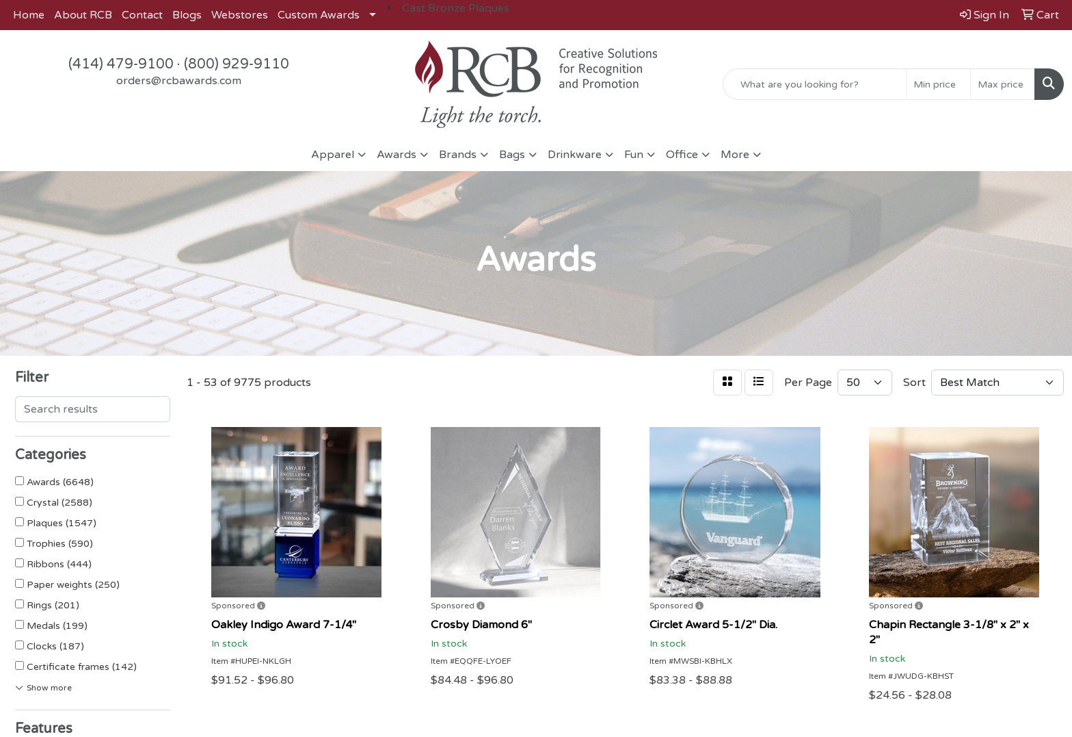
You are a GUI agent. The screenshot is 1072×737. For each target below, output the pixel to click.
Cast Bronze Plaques (455, 8)
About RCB (83, 15)
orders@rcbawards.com (178, 81)
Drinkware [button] (575, 154)
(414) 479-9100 (121, 64)
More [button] (735, 154)
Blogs (187, 15)
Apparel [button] (332, 154)
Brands (458, 154)
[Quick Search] (815, 84)
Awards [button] (396, 154)
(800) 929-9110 (236, 64)
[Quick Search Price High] (1002, 84)
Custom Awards (319, 15)
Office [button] (682, 154)
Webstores (239, 15)
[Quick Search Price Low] (938, 84)
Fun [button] (633, 154)
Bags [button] (512, 154)
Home (28, 15)
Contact (142, 15)
